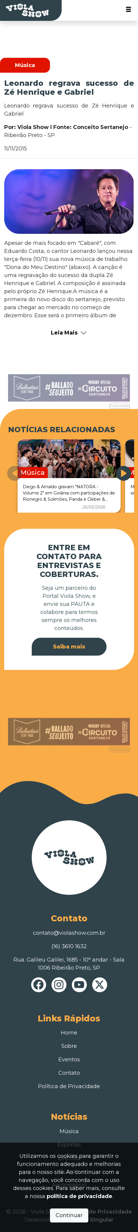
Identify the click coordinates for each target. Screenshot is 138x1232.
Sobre (69, 1046)
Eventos (69, 1059)
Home (69, 1032)
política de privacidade (79, 1196)
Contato (69, 1073)
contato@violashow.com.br (69, 933)
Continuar (69, 1215)
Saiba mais (69, 646)
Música (69, 1131)
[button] (123, 473)
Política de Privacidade (69, 1086)
